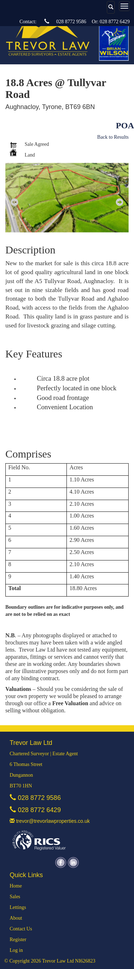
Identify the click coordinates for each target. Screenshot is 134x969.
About (16, 918)
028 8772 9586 (71, 21)
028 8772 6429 (115, 21)
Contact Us (21, 928)
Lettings (18, 907)
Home (16, 886)
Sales (15, 896)
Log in (16, 950)
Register (18, 939)
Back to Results (113, 137)
